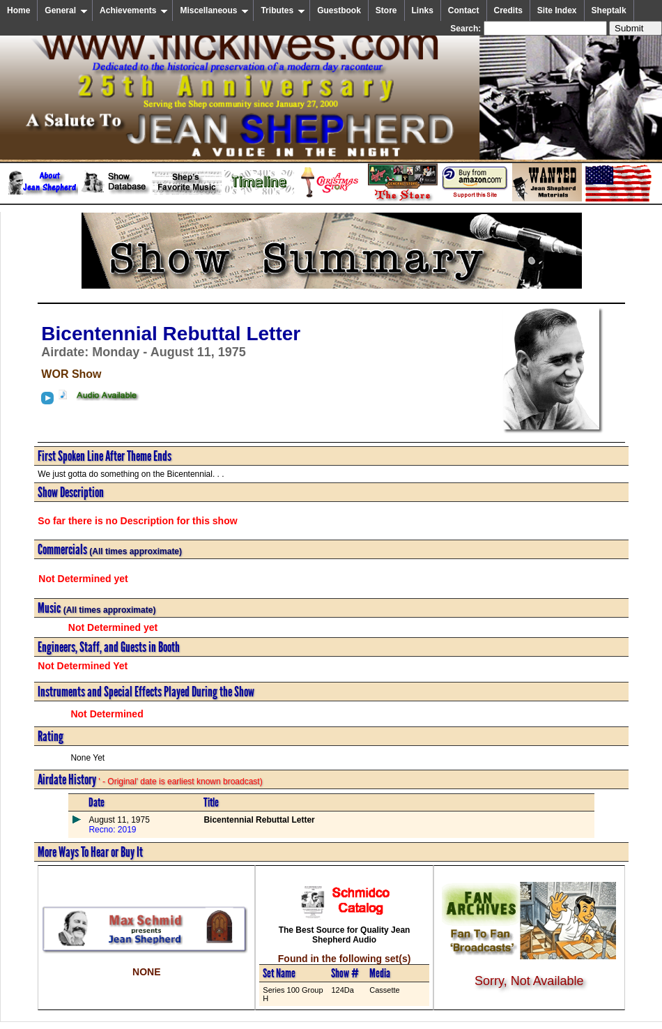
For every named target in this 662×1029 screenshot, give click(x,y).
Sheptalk (609, 10)
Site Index (557, 10)
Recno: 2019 (112, 829)
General (66, 10)
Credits (508, 10)
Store (386, 10)
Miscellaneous (214, 10)
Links (422, 10)
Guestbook (339, 10)
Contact (463, 10)
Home (18, 10)
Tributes (283, 10)
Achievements (134, 10)
